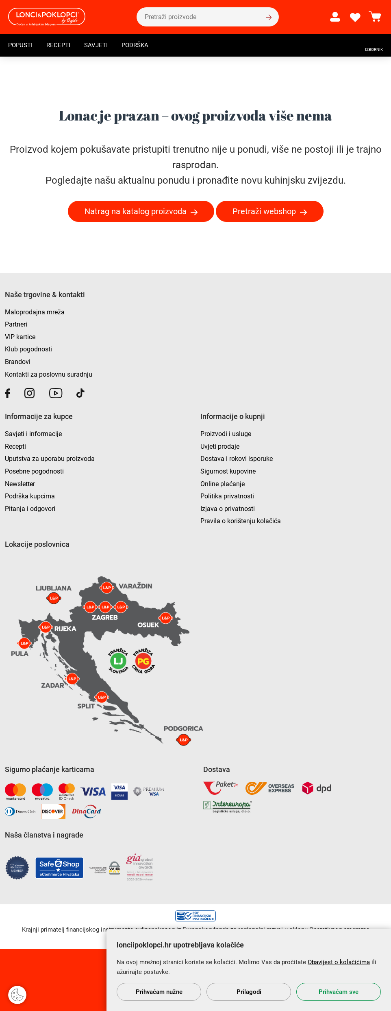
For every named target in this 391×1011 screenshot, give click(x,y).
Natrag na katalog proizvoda (136, 211)
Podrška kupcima (30, 496)
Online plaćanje (222, 484)
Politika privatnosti (227, 496)
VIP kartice (20, 337)
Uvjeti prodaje (219, 446)
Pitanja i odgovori (30, 509)
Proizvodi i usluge (225, 434)
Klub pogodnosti (28, 349)
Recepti (61, 46)
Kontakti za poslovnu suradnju (48, 374)
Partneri (16, 324)
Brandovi (17, 362)
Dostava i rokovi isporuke (236, 459)
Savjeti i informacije (33, 434)
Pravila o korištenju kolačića (240, 521)
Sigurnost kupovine (228, 471)
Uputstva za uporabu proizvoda (50, 459)
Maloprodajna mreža (35, 312)
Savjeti (99, 46)
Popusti (21, 46)
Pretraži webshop (264, 211)
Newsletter (20, 484)
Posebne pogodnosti (34, 471)
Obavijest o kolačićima (339, 962)
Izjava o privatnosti (227, 509)
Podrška (140, 46)
